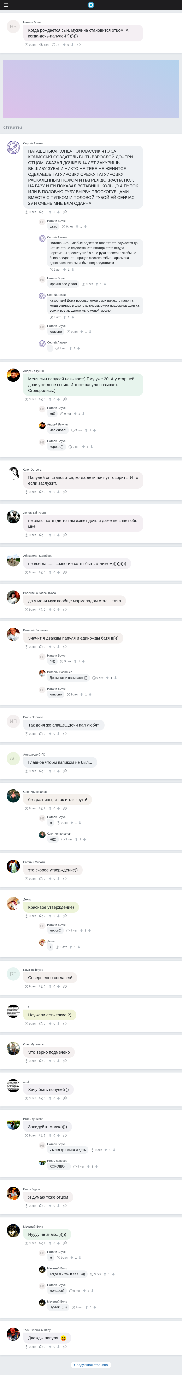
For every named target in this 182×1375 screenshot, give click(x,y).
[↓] (72, 44)
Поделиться (78, 44)
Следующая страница (91, 1365)
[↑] (65, 44)
